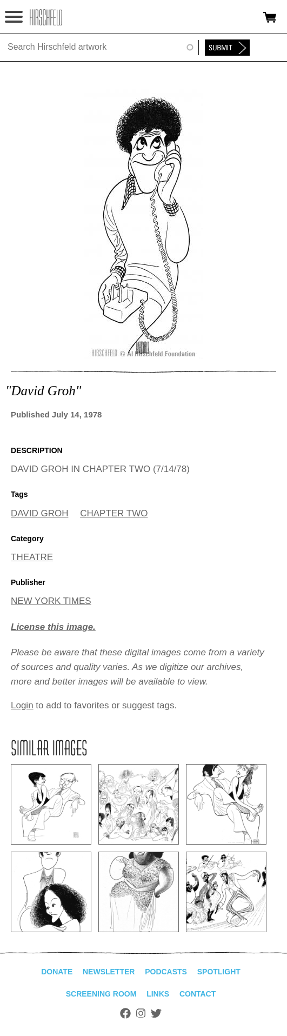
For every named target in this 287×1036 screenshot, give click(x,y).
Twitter (156, 1013)
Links (157, 993)
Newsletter (109, 971)
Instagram (140, 1013)
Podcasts (166, 971)
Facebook (125, 1013)
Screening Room (101, 993)
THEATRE (32, 557)
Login (22, 705)
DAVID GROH (39, 513)
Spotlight (219, 971)
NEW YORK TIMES (51, 601)
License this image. (53, 627)
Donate (56, 971)
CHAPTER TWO (114, 513)
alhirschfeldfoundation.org (46, 17)
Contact (197, 993)
